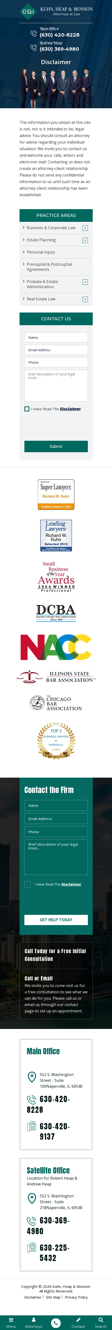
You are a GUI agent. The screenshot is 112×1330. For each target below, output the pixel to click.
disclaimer (71, 884)
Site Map (53, 1297)
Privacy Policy (76, 1297)
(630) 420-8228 (60, 35)
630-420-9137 (55, 1131)
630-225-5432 (55, 1253)
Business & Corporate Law (51, 227)
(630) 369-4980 (59, 49)
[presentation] (52, 424)
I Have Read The (56, 408)
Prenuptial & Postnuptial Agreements (49, 267)
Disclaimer (70, 408)
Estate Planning (41, 240)
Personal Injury (41, 252)
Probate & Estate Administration (42, 284)
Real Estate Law (41, 299)
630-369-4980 (48, 1226)
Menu (11, 1322)
